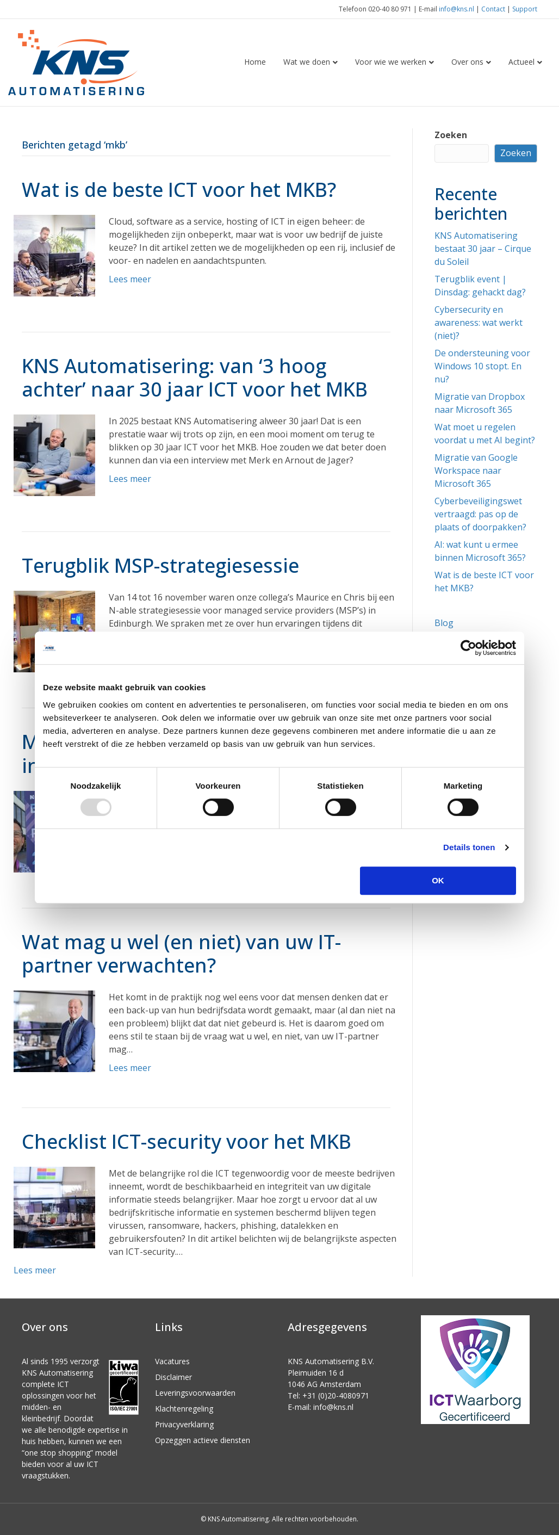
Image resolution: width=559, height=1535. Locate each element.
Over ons (467, 62)
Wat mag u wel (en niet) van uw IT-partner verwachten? (181, 954)
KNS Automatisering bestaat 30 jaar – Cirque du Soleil (482, 249)
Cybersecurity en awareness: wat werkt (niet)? (478, 323)
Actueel (521, 62)
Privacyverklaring (184, 1424)
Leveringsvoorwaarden (195, 1393)
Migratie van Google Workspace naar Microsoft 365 (476, 470)
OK (438, 880)
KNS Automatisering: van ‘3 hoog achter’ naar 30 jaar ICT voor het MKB (195, 377)
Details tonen (469, 847)
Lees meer (130, 279)
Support (524, 9)
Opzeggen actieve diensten (202, 1440)
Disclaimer (173, 1377)
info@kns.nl (456, 9)
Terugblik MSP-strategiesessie (160, 565)
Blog (444, 623)
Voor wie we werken (390, 62)
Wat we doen (306, 62)
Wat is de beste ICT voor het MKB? (179, 189)
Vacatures (172, 1361)
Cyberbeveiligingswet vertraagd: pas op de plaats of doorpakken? (480, 514)
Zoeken (450, 135)
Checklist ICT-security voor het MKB (186, 1141)
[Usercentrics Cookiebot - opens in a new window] (468, 648)
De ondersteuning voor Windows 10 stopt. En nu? (482, 366)
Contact (493, 9)
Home (255, 62)
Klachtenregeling (184, 1408)
